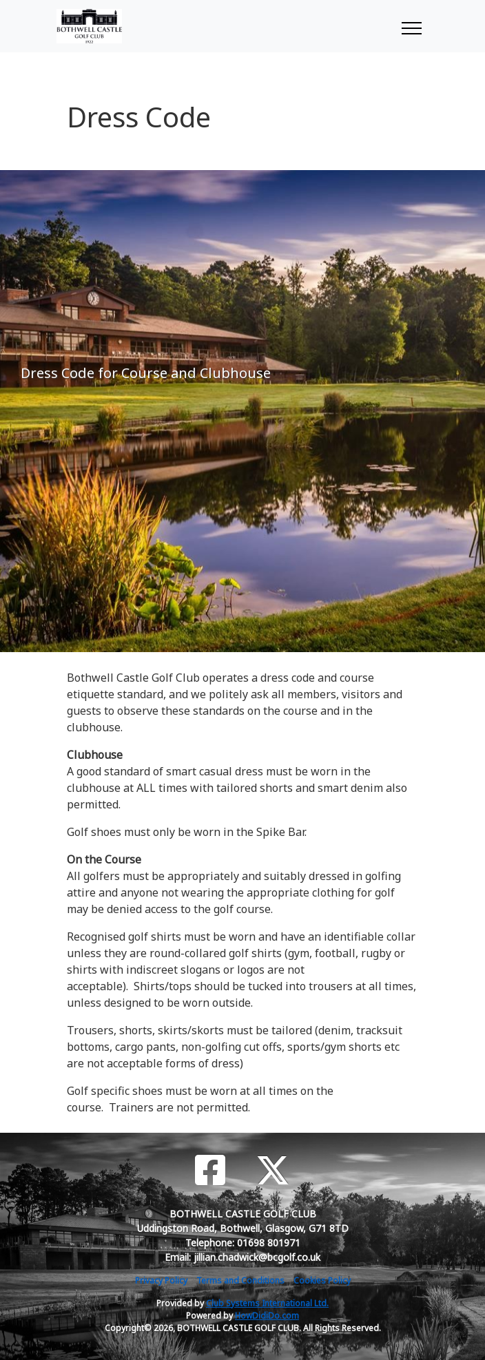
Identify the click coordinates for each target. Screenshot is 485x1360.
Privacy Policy (161, 1280)
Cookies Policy (322, 1280)
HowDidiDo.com (267, 1315)
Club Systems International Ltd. (267, 1303)
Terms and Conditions (240, 1280)
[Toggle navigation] (411, 26)
